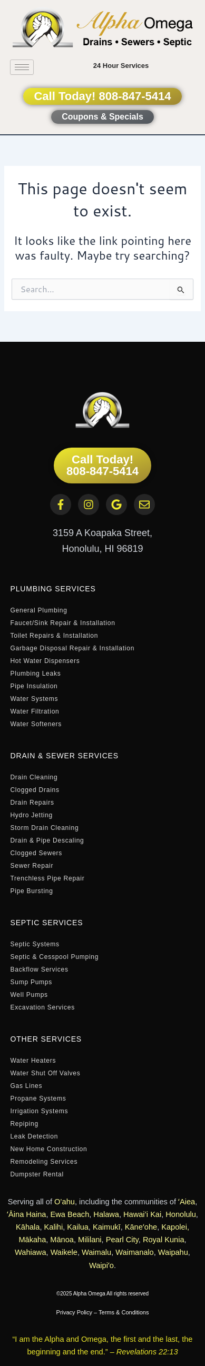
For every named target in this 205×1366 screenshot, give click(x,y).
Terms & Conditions (124, 1312)
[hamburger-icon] (22, 67)
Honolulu (180, 1214)
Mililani (90, 1239)
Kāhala (28, 1227)
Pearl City (122, 1239)
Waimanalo (134, 1252)
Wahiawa (30, 1252)
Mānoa (62, 1239)
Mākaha (32, 1239)
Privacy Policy (74, 1312)
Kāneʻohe (141, 1227)
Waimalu (96, 1252)
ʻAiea (186, 1201)
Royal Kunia (163, 1239)
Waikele (64, 1252)
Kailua (78, 1227)
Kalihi (53, 1227)
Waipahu (173, 1252)
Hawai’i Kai (142, 1214)
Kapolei (174, 1227)
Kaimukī (107, 1227)
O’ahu (64, 1201)
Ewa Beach (70, 1214)
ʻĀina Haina (26, 1214)
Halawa (106, 1214)
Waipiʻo (101, 1265)
